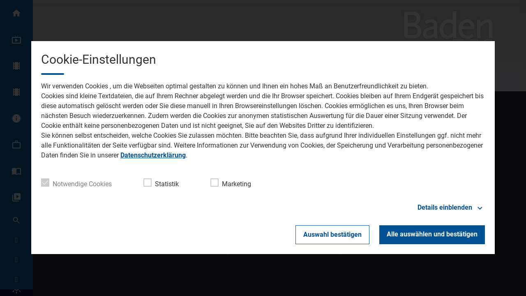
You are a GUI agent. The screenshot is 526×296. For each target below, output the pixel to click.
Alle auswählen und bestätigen (432, 234)
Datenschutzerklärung (153, 155)
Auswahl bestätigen (332, 234)
